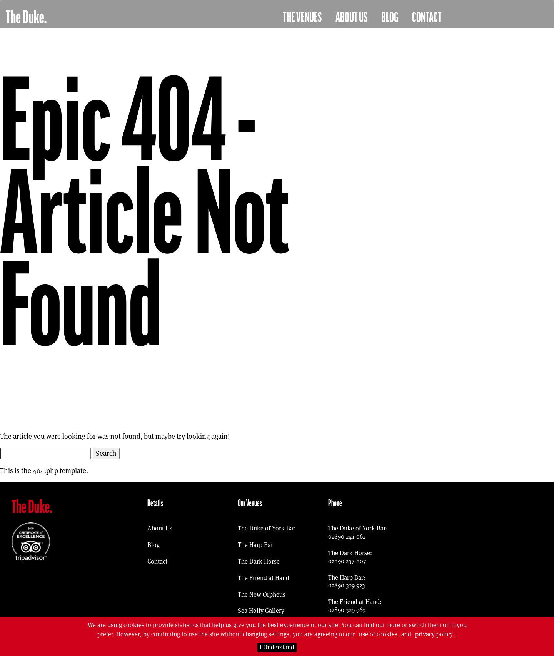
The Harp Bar (255, 545)
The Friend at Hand (263, 578)
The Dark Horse (259, 561)
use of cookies (378, 634)
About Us (351, 18)
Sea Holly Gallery (261, 611)
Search (106, 453)
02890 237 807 (347, 561)
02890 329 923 (346, 585)
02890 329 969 (346, 610)
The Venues (302, 18)
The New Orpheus (261, 595)
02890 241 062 (346, 536)
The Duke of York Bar (266, 528)
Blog (389, 18)
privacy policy (434, 634)
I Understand (277, 647)
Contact (427, 18)
